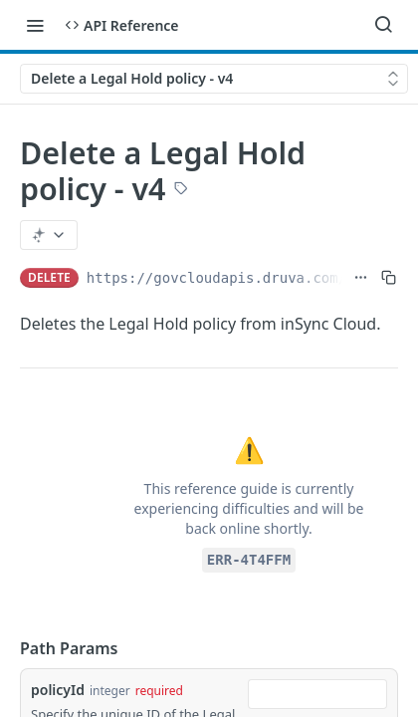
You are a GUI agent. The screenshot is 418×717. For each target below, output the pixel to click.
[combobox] (317, 694)
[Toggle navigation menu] (35, 25)
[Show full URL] (360, 278)
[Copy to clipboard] (388, 278)
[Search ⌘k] (383, 25)
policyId (58, 689)
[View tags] (181, 190)
